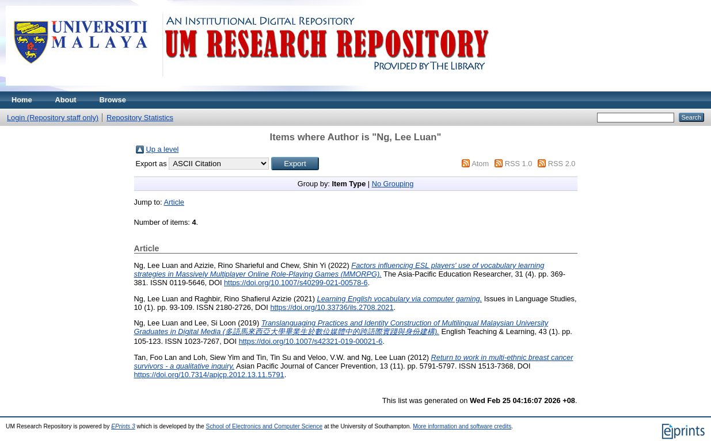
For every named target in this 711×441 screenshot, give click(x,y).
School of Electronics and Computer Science (264, 426)
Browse (113, 99)
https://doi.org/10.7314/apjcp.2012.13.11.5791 (209, 374)
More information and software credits (462, 426)
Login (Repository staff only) (52, 117)
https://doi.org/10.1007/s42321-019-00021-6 (311, 341)
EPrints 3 (123, 426)
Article (174, 202)
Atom (480, 163)
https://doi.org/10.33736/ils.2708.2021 (331, 307)
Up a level (162, 149)
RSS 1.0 (519, 163)
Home (22, 99)
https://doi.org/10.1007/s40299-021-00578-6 (296, 282)
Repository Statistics (140, 117)
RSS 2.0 (562, 163)
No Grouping (393, 183)
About (66, 99)
